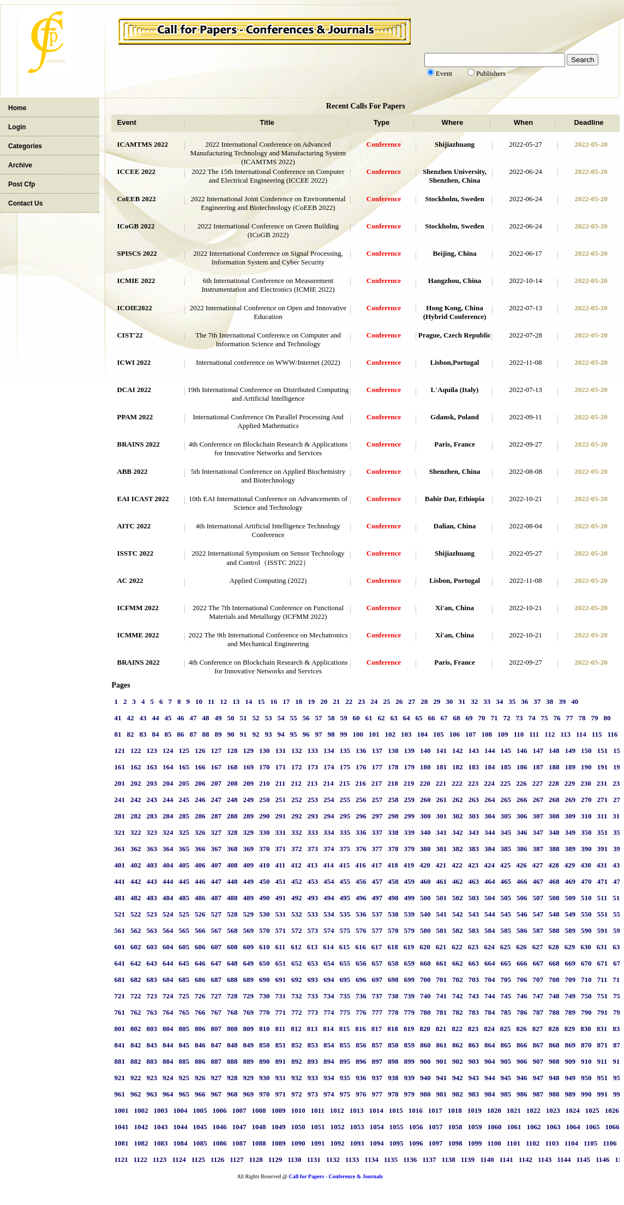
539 (409, 914)
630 (585, 947)
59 (343, 718)
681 (119, 979)
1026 (612, 1110)
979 (409, 1094)
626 (521, 947)
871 (602, 1045)
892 (296, 1061)
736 (361, 996)
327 (216, 832)
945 (505, 1078)
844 (168, 1045)
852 (296, 1045)
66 (431, 718)
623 (473, 947)
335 (344, 832)
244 (168, 800)
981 (441, 1094)
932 (296, 1078)
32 (474, 701)
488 (232, 898)
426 (521, 865)
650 (264, 963)
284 (168, 816)
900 (425, 1061)
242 (135, 800)
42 (130, 718)
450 (264, 881)
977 (376, 1094)
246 (200, 800)
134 (328, 750)
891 (280, 1061)
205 (183, 783)
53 (268, 718)
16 (273, 701)
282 (135, 816)
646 (200, 963)
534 (328, 914)
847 (216, 1045)
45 (167, 718)
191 (602, 767)
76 (556, 718)
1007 (239, 1110)
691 (280, 979)
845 (183, 1045)
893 (312, 1061)
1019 (474, 1110)
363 (151, 849)
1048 (258, 1127)
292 (296, 816)
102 (390, 734)
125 (183, 750)
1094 (376, 1143)
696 (361, 979)
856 (361, 1045)
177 (376, 767)
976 (361, 1094)
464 (489, 881)
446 (200, 881)
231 (602, 783)
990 (586, 1094)
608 (232, 947)
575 (344, 930)
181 (441, 767)
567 (216, 930)
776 (361, 1012)
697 (376, 979)
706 (522, 979)
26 (399, 701)
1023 (553, 1110)
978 (393, 1094)
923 (151, 1078)
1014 (376, 1110)
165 (183, 767)
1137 (429, 1159)
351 (602, 832)
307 (537, 816)
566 (200, 930)
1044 (180, 1127)
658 (393, 963)
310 (586, 816)
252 (296, 800)
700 (425, 979)
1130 (294, 1159)
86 (180, 734)
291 (280, 816)
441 (119, 881)
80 (606, 718)
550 (586, 914)
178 (393, 767)
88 (205, 734)
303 (473, 816)
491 (280, 898)
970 (264, 1094)
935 (344, 1078)
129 (248, 750)
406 (200, 865)
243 (151, 800)
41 (117, 718)
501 (441, 898)
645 (183, 963)
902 (457, 1061)
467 (537, 881)
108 (486, 734)
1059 (474, 1127)
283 (151, 816)
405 (183, 865)
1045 (200, 1127)
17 (286, 701)
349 (570, 832)
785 (505, 1012)
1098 (455, 1143)
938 (393, 1078)
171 (280, 767)
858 (393, 1045)
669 (570, 963)
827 (537, 1029)
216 (360, 783)
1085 (200, 1143)
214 (328, 783)
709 (570, 979)
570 (264, 930)
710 (586, 979)
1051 (317, 1127)
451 (280, 881)
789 (570, 1012)
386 (522, 849)
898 (393, 1061)
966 (200, 1094)
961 (119, 1094)
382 (457, 849)
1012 (337, 1110)
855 (344, 1045)
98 (330, 734)
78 (581, 718)
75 (544, 718)
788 (554, 1012)
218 (392, 783)
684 (168, 979)
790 (586, 1012)
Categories (25, 146)
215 (344, 783)
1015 (396, 1110)
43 (142, 718)
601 (119, 947)
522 (135, 914)
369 (248, 849)
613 (312, 947)
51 (243, 718)
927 (216, 1078)
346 (522, 832)
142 (457, 750)
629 (570, 947)
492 (296, 898)
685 (183, 979)
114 (581, 734)
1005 (200, 1110)
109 (502, 734)
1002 (141, 1110)
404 (168, 865)
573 (312, 930)
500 (425, 898)
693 (312, 979)
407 (216, 865)
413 (312, 865)
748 (554, 996)
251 (280, 800)
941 (441, 1078)
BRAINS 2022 (138, 444)
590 (586, 930)
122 (135, 750)
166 (200, 767)
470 (586, 881)
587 (537, 930)
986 (522, 1094)
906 (522, 1061)
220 (424, 783)
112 (549, 734)
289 (248, 816)
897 (376, 1061)
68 (456, 718)
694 (328, 979)
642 (135, 963)
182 (457, 767)
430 (585, 865)
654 (328, 963)
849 (248, 1045)
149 (570, 750)
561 (119, 930)
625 (505, 947)
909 (570, 1061)
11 (211, 701)
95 (293, 734)
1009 (278, 1110)
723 (151, 996)
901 (441, 1061)
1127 (236, 1159)
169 (248, 767)
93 (268, 734)
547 (537, 914)
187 (537, 767)
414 (328, 865)
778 (393, 1012)
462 (457, 881)
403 (151, 865)
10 (198, 701)
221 (441, 783)
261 (441, 800)
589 (570, 930)
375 (344, 849)
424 (489, 865)
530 (264, 914)
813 (312, 1029)
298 (393, 816)
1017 (435, 1110)
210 (264, 783)
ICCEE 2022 (136, 171)
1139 (468, 1159)
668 (554, 963)
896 (361, 1061)
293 (312, 816)
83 (142, 734)
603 (151, 947)
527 (216, 914)
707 (537, 979)
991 (602, 1094)
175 (344, 767)
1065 (592, 1127)
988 (554, 1094)
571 (280, 930)
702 (457, 979)
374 (328, 849)
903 (473, 1061)
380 (425, 849)
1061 (514, 1127)
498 (393, 898)
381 (441, 849)
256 (361, 800)
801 (119, 1029)
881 (119, 1061)
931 (280, 1078)
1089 (278, 1143)
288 (232, 816)
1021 (514, 1110)
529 (248, 914)
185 (505, 767)
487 (216, 898)
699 (409, 979)
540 (425, 914)
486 (200, 898)
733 (312, 996)
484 (168, 898)
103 (406, 734)
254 (328, 800)
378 (393, 849)
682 (135, 979)
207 (216, 783)
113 (565, 734)
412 (296, 865)
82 (130, 734)
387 (537, 849)
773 (312, 1012)
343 (473, 832)
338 (393, 832)
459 (409, 881)
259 (409, 800)
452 (296, 881)
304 (489, 816)
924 (168, 1078)
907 (537, 1061)
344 (489, 832)
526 (200, 914)
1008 (258, 1110)
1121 (121, 1159)
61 (368, 718)
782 (457, 1012)
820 (424, 1029)
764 (168, 1012)
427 (537, 865)
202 (135, 783)
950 (586, 1078)
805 (183, 1029)
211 (280, 783)
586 (522, 930)
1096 (416, 1143)
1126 (217, 1159)
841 (119, 1045)
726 (200, 996)
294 (328, 816)
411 (280, 865)
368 (232, 849)
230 (585, 783)
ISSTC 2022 (135, 553)
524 (168, 914)
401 (119, 865)
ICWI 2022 (134, 362)
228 (553, 783)
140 (425, 750)
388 (554, 849)
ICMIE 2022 (136, 280)
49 (217, 718)
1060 (494, 1127)
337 (376, 832)
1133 (352, 1159)
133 (312, 750)
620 (424, 947)
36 (524, 701)
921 (119, 1078)
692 (296, 979)
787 (537, 1012)
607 (216, 947)
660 (425, 963)
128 (232, 750)
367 (216, 849)
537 (376, 914)
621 (441, 947)
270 (586, 800)
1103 (552, 1143)
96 (305, 734)
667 (537, 963)
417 (376, 865)
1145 (583, 1159)
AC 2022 (130, 580)
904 (489, 1061)
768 (232, 1012)
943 (473, 1078)
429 (570, 865)
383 (473, 849)
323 (151, 832)
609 (248, 947)
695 (344, 979)
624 (489, 947)
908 (554, 1061)
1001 (121, 1110)
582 (457, 930)
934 (328, 1078)
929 (248, 1078)
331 (280, 832)
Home (17, 108)
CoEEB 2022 (136, 199)
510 (586, 898)
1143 (544, 1159)
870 (586, 1045)
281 (119, 816)
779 (409, 1012)
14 (248, 701)
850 (264, 1045)
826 (521, 1029)
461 (441, 881)
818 (392, 1029)
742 (457, 996)
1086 (219, 1143)
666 (522, 963)
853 (312, 1045)
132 (296, 750)
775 (344, 1012)
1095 (396, 1143)
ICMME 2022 (138, 635)
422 (457, 865)
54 (280, 718)
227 (537, 783)
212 (296, 783)
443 (151, 881)
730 (264, 996)
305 (505, 816)
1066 (612, 1127)
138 (393, 750)
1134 (371, 1159)
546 (522, 914)
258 (393, 800)
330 (264, 832)
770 (264, 1012)
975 (344, 1094)
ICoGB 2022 (135, 226)
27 (411, 701)
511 (602, 898)
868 (554, 1045)
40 (574, 701)
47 (192, 718)
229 (570, 783)
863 (473, 1045)
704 (489, 979)
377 (376, 849)
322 (135, 832)
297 (376, 816)
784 (489, 1012)
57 (318, 718)
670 (586, 963)
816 (360, 1029)
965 (183, 1094)
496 (361, 898)
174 (328, 767)
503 (473, 898)
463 (473, 881)
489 (248, 898)
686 (200, 979)
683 (151, 979)
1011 (317, 1110)
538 (393, 914)
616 (360, 947)
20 (323, 701)
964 (168, 1094)
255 (344, 800)
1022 (533, 1110)
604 (168, 947)
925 (183, 1078)
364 (168, 849)
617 (376, 947)
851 (280, 1045)
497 (376, 898)
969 (248, 1094)
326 (200, 832)
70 (481, 718)
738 (393, 996)
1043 (160, 1127)
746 (522, 996)
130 (264, 750)
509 (570, 898)
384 (489, 849)
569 (248, 930)
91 (243, 734)
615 (344, 947)
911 (602, 1061)
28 (424, 701)
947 (537, 1078)
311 (602, 816)
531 (280, 914)
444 (168, 881)
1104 (571, 1143)
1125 (198, 1159)
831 (602, 1029)
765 (183, 1012)
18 (298, 701)
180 (425, 767)
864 (489, 1045)
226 (521, 783)
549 (570, 914)
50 (230, 718)
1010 (298, 1110)
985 (505, 1094)
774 (328, 1012)
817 (376, 1029)
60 (355, 718)
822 (457, 1029)
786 (522, 1012)
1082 (141, 1143)
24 (373, 701)
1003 (160, 1110)
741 (441, 996)
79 (594, 718)
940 (425, 1078)
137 (376, 750)
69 (468, 718)
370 (264, 849)
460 (425, 881)
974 (328, 1094)
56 (305, 718)
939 (409, 1078)
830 (585, 1029)
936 (361, 1078)
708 (554, 979)
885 (183, 1061)
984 (489, 1094)
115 (597, 734)
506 (522, 898)
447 (216, 881)
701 (441, 979)
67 (443, 718)
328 (232, 832)
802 (135, 1029)
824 (489, 1029)
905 (505, 1061)
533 (312, 914)
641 (119, 963)
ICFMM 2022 (137, 608)
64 (406, 718)
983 (473, 1094)
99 (343, 734)
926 (200, 1078)
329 (248, 832)
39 (562, 701)
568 (232, 930)
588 (554, 930)
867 (537, 1045)
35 (511, 701)
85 (167, 734)
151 (602, 750)
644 (168, 963)
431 (602, 865)
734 (328, 996)
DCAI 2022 (134, 389)
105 (438, 734)
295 (344, 816)
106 (454, 734)
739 (409, 996)
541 (441, 914)
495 (344, 898)
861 (441, 1045)
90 (230, 734)
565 (183, 930)
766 (200, 1012)
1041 (121, 1127)
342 (457, 832)
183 (473, 767)
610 (264, 947)
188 (554, 767)
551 (602, 914)
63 (393, 718)
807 (216, 1029)
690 (264, 979)
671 (602, 963)
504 (489, 898)
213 (312, 783)
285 (183, 816)
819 (409, 1029)
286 (200, 816)
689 (248, 979)
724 (168, 996)
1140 (487, 1159)
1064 (573, 1127)
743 (473, 996)
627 (537, 947)
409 (248, 865)
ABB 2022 (132, 471)
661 (441, 963)
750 (586, 996)
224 (489, 783)
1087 (239, 1143)
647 (216, 963)
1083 (160, 1143)
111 (534, 734)
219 (409, 783)
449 (248, 881)
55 (293, 718)
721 (119, 996)
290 (264, 816)
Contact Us (25, 203)
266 (522, 800)
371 (280, 849)
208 (232, 783)
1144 (564, 1159)
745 (505, 996)
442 (135, 881)
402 (135, 865)
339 (409, 832)
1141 (506, 1159)
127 (216, 750)
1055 (396, 1127)
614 (328, 947)
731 (280, 996)
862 (457, 1045)
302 (457, 816)
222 (457, 783)
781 (441, 1012)
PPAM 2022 (135, 417)
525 (183, 914)
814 (328, 1029)
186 (522, 767)
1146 (602, 1159)
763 (151, 1012)
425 (505, 865)
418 (392, 865)
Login (17, 127)
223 (473, 783)
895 (344, 1061)
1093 (357, 1143)
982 (457, 1094)
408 (232, 865)
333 (312, 832)
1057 (435, 1127)
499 (409, 898)
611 (280, 947)
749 (570, 996)
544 (489, 914)
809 (248, 1029)
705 (505, 979)
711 (602, 979)
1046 (219, 1127)
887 (216, 1061)
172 (296, 767)
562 (135, 930)
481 (119, 898)
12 (223, 701)
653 (312, 963)
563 (151, 930)
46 (180, 718)
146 (522, 750)
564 (168, 930)
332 (296, 832)
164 (168, 767)
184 (489, 767)
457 (376, 881)
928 (232, 1078)
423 (473, 865)
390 (586, 849)
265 (505, 800)
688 (232, 979)
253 (312, 800)
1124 (178, 1159)
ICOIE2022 (134, 308)
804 (168, 1029)
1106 (609, 1143)
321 (119, 832)
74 (531, 718)
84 (155, 734)
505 (505, 898)
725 (183, 996)
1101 (513, 1143)
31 (461, 701)
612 (296, 947)
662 (457, 963)
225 (505, 783)
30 (449, 701)
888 (232, 1061)
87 (192, 734)
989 (570, 1094)
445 (183, 881)
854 (328, 1045)
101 (374, 734)
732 (296, 996)
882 (135, 1061)
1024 (573, 1110)
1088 (258, 1143)
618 (392, 947)
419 (409, 865)
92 (255, 734)
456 (361, 881)
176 (361, 767)
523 (151, 914)
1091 (317, 1143)
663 (473, 963)
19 (311, 701)
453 (312, 881)
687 (216, 979)
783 (473, 1012)
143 (473, 750)
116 (613, 734)
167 (216, 767)
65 (418, 718)
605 (183, 947)
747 (537, 996)
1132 (333, 1159)
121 (119, 750)
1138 (448, 1159)
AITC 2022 (134, 526)
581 (441, 930)
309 (570, 816)
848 (232, 1045)
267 (537, 800)
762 (135, 1012)
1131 (313, 1159)
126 (200, 750)
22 (348, 701)
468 (554, 881)
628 (553, 947)
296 (361, 816)
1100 (494, 1143)
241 (119, 800)
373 (312, 849)
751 (602, 996)
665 (505, 963)
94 (280, 734)
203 (151, 783)
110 (518, 734)
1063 (553, 1127)
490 (264, 898)
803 (151, 1029)
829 (570, 1029)
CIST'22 (129, 335)
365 (183, 849)
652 (296, 963)
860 (425, 1045)
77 (569, 718)
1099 (474, 1143)
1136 (410, 1159)
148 (554, 750)
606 (200, 947)
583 (473, 930)
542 (457, 914)
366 (200, 849)
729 (248, 996)
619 (409, 947)
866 (522, 1045)
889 (248, 1061)
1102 (532, 1143)
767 (216, 1012)
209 (248, 783)
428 (553, 865)
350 (586, 832)
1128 (256, 1159)
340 (425, 832)
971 (280, 1094)
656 (361, 963)
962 (135, 1094)
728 (232, 996)
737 (376, 996)
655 (344, 963)
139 (409, 750)
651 (280, 963)
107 (470, 734)
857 (376, 1045)
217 (376, 783)
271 (602, 800)
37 (537, 701)
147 (537, 750)
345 (505, 832)
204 (168, 783)
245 (183, 800)
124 (168, 750)
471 (602, 881)
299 (409, 816)
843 (151, 1045)
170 (264, 767)
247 (216, 800)
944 (489, 1078)
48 (205, 718)
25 (386, 701)
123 (151, 750)
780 (425, 1012)
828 (553, 1029)
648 (232, 963)
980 (425, 1094)
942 (457, 1078)
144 (489, 750)
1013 (357, 1110)
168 (232, 767)
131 (280, 750)
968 (232, 1094)
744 (489, 996)
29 (436, 701)
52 (255, 718)
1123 (159, 1159)
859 (409, 1045)
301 (441, 816)
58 (330, 718)
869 (570, 1045)
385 (505, 849)
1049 (278, 1127)
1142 (525, 1159)
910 (586, 1061)
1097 (435, 1143)
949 (570, 1078)
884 (168, 1061)
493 (312, 898)
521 (119, 914)
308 (554, 816)
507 (537, 898)
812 (296, 1029)
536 (361, 914)
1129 (275, 1159)
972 (296, 1094)
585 (505, 930)
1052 (337, 1127)
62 (381, 718)
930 (264, 1078)
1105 (590, 1143)
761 (119, 1012)
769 (248, 1012)
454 (328, 881)
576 (361, 930)
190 (586, 767)
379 (409, 849)
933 (312, 1078)
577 (376, 930)
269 (570, 800)
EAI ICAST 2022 (143, 499)
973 (312, 1094)
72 (506, 718)
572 (296, 930)
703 (473, 979)
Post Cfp (21, 184)
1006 (219, 1110)
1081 (121, 1143)
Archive (20, 165)
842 (135, 1045)
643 (151, 963)
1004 (180, 1110)
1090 (298, 1143)
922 (135, 1078)
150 (586, 750)
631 (602, 947)
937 (376, 1078)
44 (155, 718)
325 (183, 832)
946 (522, 1078)
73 (519, 718)
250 (264, 800)
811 (280, 1029)
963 (151, 1094)
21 (336, 701)
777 (376, 1012)
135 (344, 750)
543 (473, 914)
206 (200, 783)
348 (554, 832)
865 (505, 1045)
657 (376, 963)
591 (602, 930)
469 (570, 881)
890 (264, 1061)
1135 (391, 1159)
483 (151, 898)
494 (328, 898)
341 (441, 832)
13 (235, 701)
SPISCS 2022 (137, 253)
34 (499, 701)
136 (361, 750)
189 (570, 767)
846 (200, 1045)
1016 (416, 1110)
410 (264, 865)
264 (489, 800)
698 (393, 979)
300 (425, 816)
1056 (416, 1127)
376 (361, 849)
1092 (337, 1143)
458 (393, 881)
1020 (494, 1110)
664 (489, 963)
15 (261, 701)
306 (522, 816)
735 (344, 996)
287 (216, 816)
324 (168, 832)
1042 (141, 1127)
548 (554, 914)
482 (135, 898)
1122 (140, 1159)
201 (119, 783)
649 (248, 963)
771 (280, 1012)
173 (312, 767)
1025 (592, 1110)
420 (424, 865)
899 (409, 1061)
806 (200, 1029)
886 (200, 1061)
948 (554, 1078)
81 (117, 734)
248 (232, 800)
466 (522, 881)
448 (232, 881)
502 (457, 898)
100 (357, 734)
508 (554, 898)
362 (135, 849)
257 (376, 800)
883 (151, 1061)
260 (425, 800)
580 (425, 930)
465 (505, 881)
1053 (357, 1127)
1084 (180, 1143)
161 (119, 767)
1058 (455, 1127)
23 (361, 701)
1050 (298, 1127)
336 (361, 832)
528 (232, 914)
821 (441, 1029)
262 (457, 800)
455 (344, 881)
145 (505, 750)
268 (554, 800)
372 (296, 849)
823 (473, 1029)
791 (602, 1012)
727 (216, 996)
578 (393, 930)
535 (344, 914)
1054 (376, 1127)
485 (183, 898)
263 (473, 800)
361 (119, 849)
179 (409, 767)
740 (425, 996)
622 (457, 947)
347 (537, 832)
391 (602, 849)
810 (264, 1029)
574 (328, 930)
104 (422, 734)
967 (216, 1094)
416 (360, 865)
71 (493, 718)
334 (328, 832)
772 (296, 1012)
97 (318, 734)
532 (296, 914)
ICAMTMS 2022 (142, 144)
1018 (455, 1110)
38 (549, 701)
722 (135, 996)
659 (409, 963)
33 (486, 701)
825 (505, 1029)
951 (602, 1078)
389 (570, 849)
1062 (533, 1127)
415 (344, 865)
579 (409, 930)
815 (344, 1029)
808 (232, 1029)
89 (217, 734)
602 (135, 947)
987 (537, 1094)
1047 (239, 1127)
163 (151, 767)
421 (441, 865)
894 (328, 1061)
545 (505, 914)
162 (135, 767)
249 (248, 800)
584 (489, 930)
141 (441, 750)
